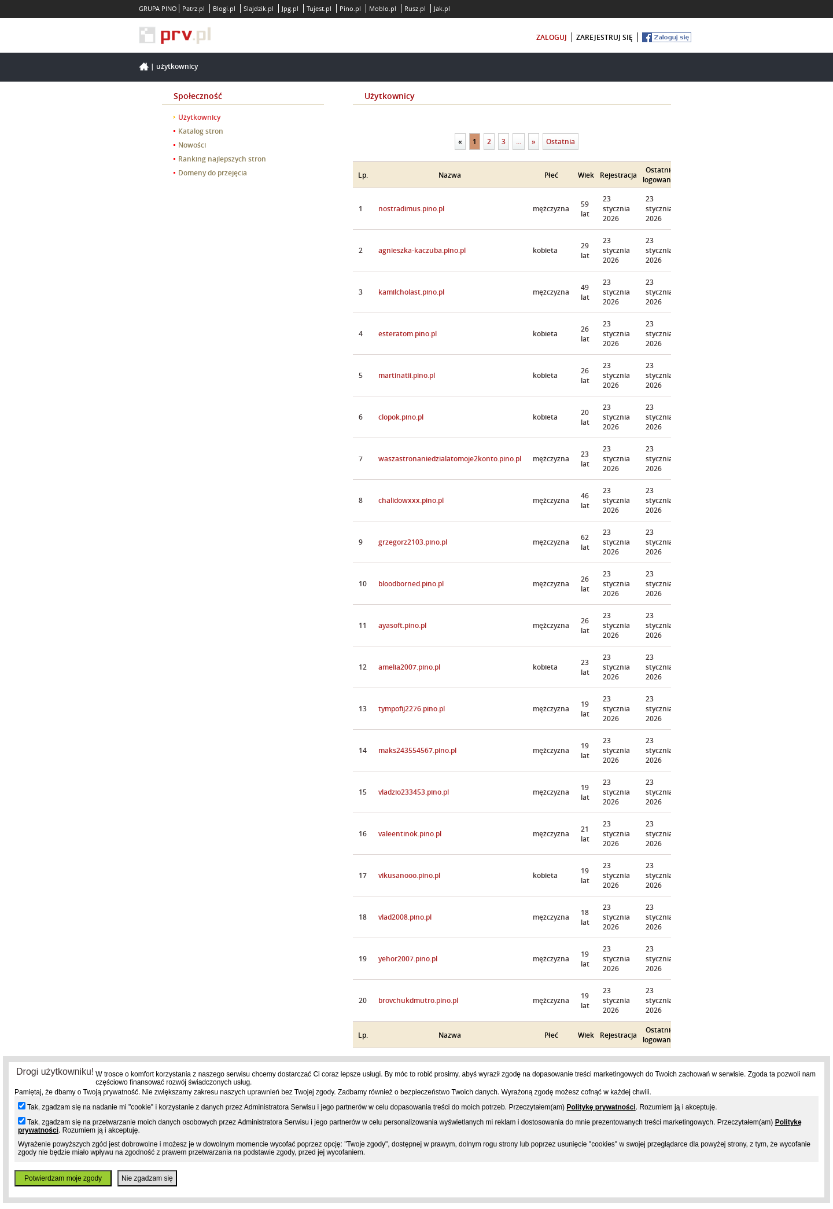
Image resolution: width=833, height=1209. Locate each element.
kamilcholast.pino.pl (411, 292)
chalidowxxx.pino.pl (411, 500)
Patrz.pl (193, 8)
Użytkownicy (177, 66)
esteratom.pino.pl (407, 334)
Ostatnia (560, 141)
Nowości (192, 145)
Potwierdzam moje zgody (63, 1178)
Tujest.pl (319, 8)
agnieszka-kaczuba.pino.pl (422, 250)
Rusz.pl (415, 8)
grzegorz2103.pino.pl (412, 542)
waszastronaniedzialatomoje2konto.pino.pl (449, 459)
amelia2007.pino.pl (409, 667)
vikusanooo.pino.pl (409, 875)
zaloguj (551, 37)
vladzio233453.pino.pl (413, 792)
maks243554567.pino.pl (417, 750)
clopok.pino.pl (400, 417)
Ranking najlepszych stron (222, 159)
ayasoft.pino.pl (402, 625)
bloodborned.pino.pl (411, 584)
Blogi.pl (224, 8)
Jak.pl (442, 8)
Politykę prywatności (600, 1107)
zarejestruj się (604, 37)
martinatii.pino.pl (406, 375)
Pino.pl (350, 8)
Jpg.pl (290, 8)
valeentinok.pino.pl (409, 834)
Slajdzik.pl (259, 8)
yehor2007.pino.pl (407, 959)
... (518, 141)
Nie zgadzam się (147, 1178)
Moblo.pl (382, 8)
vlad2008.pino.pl (405, 917)
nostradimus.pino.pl (411, 209)
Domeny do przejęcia (212, 173)
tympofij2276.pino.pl (411, 709)
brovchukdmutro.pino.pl (418, 1000)
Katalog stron (200, 131)
